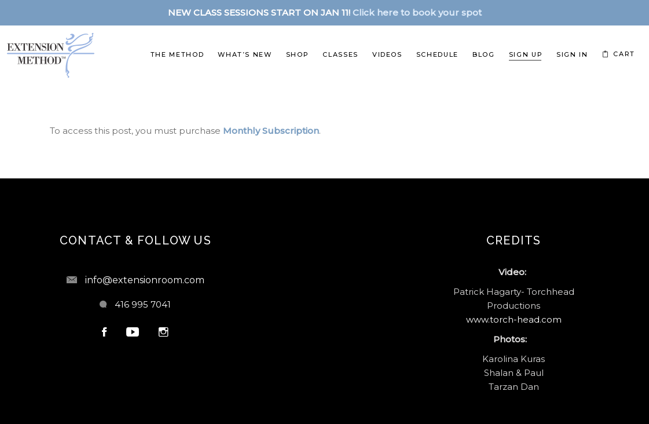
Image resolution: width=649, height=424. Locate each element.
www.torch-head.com (514, 319)
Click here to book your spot (417, 12)
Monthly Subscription (271, 130)
